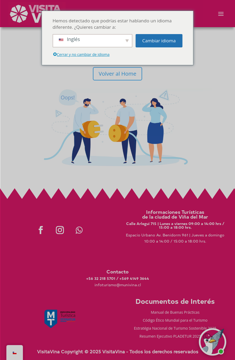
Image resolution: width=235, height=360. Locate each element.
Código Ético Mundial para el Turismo (175, 320)
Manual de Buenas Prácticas (175, 312)
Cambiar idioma (159, 41)
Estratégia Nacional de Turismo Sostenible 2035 (175, 328)
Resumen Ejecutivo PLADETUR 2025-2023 (175, 336)
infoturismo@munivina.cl (117, 284)
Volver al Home (117, 73)
